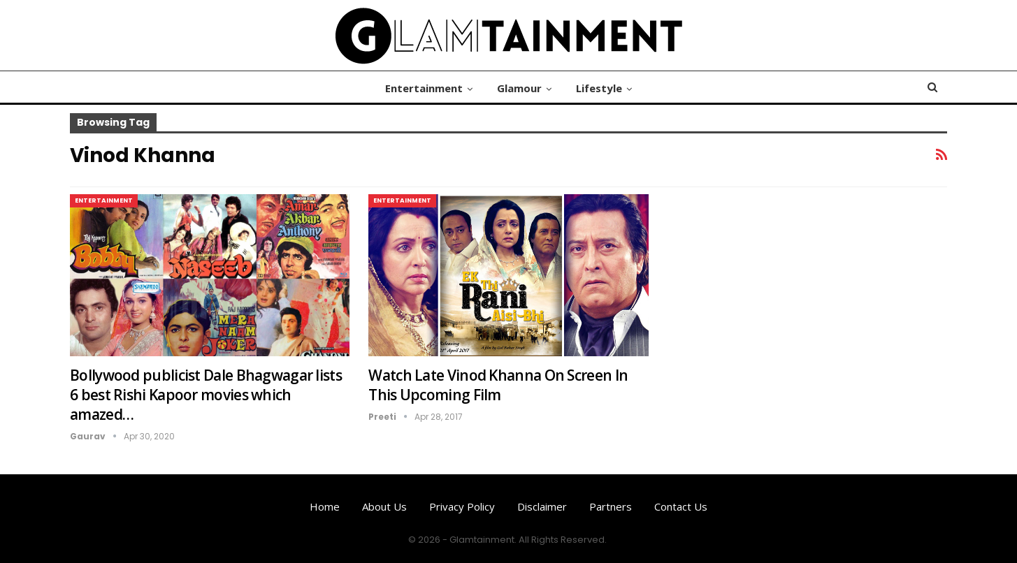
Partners (610, 506)
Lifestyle (599, 88)
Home (325, 506)
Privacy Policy (462, 506)
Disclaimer (542, 506)
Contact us (680, 506)
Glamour (519, 88)
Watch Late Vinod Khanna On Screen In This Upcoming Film (498, 384)
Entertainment (424, 88)
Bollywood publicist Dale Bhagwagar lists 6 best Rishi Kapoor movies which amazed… (206, 394)
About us (384, 506)
